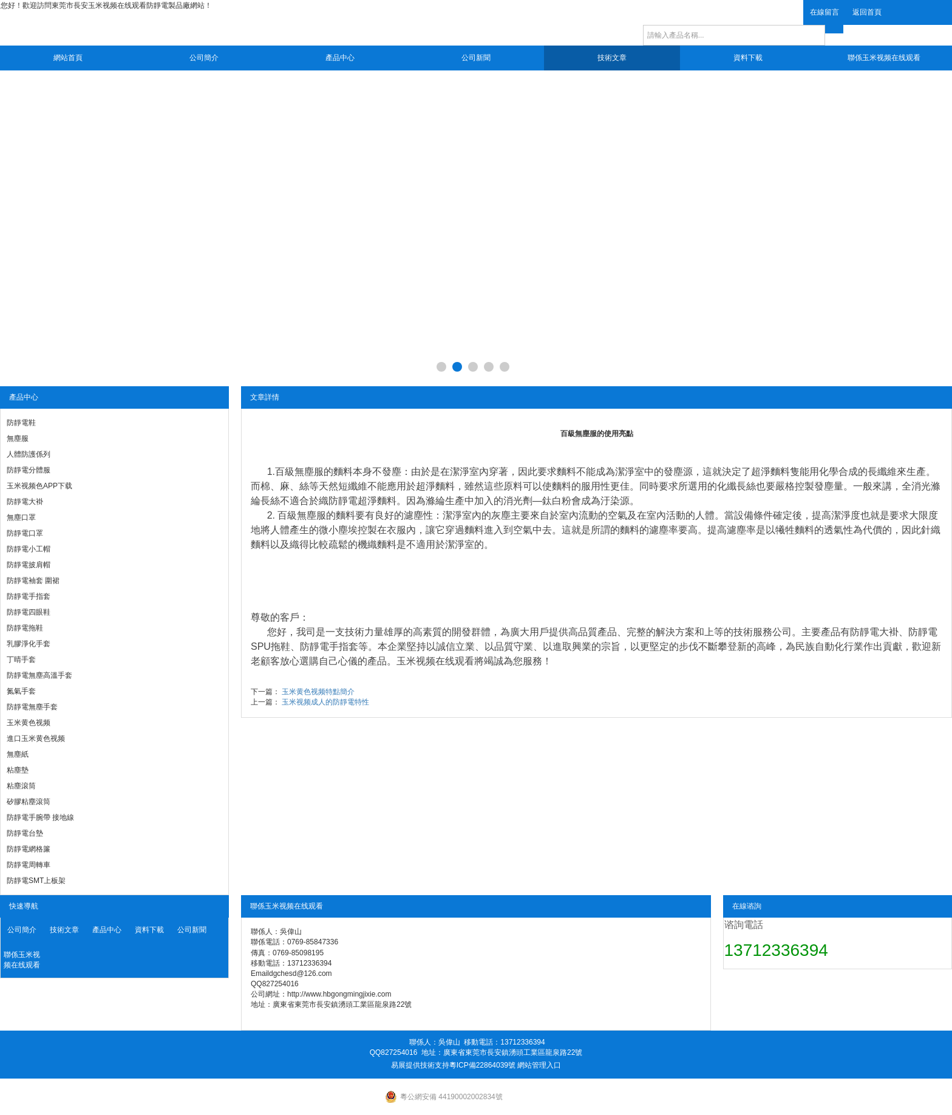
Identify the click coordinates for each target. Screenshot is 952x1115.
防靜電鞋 (21, 422)
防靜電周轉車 (28, 865)
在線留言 (824, 12)
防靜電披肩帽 (28, 565)
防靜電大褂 (25, 501)
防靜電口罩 (25, 533)
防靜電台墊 (25, 833)
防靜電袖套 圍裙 (33, 580)
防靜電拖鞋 (25, 628)
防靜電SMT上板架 (36, 880)
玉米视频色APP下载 (39, 486)
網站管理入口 (539, 1065)
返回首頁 (867, 12)
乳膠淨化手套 (28, 643)
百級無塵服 (299, 471)
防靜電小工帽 (28, 549)
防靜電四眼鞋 (28, 612)
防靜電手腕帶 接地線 (40, 817)
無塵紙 (18, 754)
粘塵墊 (18, 770)
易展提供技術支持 (420, 1065)
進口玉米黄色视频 (36, 738)
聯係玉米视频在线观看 (884, 57)
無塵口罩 (21, 517)
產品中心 (340, 57)
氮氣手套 (21, 691)
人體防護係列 (28, 454)
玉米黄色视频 (28, 722)
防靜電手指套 (28, 596)
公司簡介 (204, 57)
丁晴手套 (21, 659)
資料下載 (748, 57)
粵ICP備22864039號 (482, 1065)
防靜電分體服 (28, 470)
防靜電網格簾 (28, 849)
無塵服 (18, 438)
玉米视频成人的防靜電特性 (325, 702)
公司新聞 (476, 57)
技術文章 (612, 57)
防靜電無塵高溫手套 (39, 675)
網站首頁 (68, 57)
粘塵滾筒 (21, 786)
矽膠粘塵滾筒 (28, 801)
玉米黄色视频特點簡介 (318, 691)
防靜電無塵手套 (32, 707)
